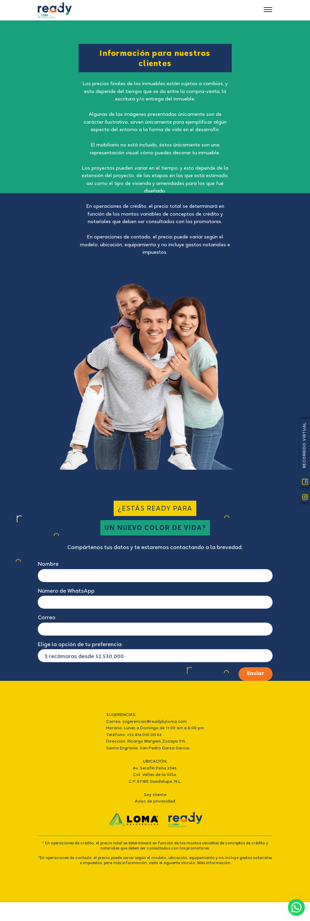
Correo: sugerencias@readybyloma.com (146, 721)
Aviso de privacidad (155, 801)
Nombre (48, 564)
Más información (213, 863)
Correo (46, 618)
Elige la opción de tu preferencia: (80, 645)
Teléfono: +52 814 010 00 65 (134, 735)
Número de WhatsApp (66, 591)
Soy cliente (155, 795)
